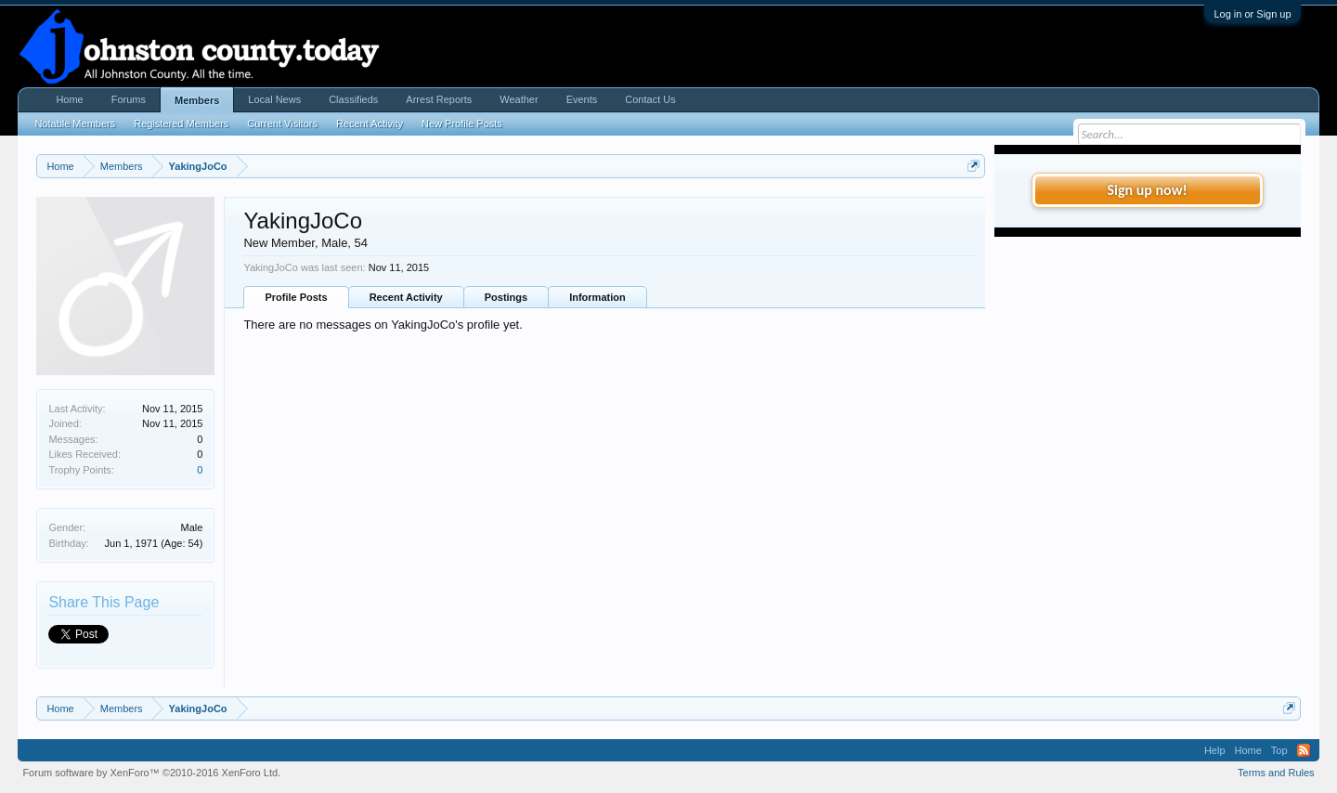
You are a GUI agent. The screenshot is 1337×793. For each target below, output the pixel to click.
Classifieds (353, 99)
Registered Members (181, 123)
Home (69, 99)
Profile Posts (296, 297)
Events (582, 99)
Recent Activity (406, 297)
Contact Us (650, 99)
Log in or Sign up (1252, 14)
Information (597, 297)
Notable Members (74, 123)
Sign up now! (1147, 190)
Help (1215, 750)
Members (197, 100)
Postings (506, 297)
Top (1279, 750)
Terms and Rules (1276, 772)
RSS (1303, 750)
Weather (519, 99)
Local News (274, 99)
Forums (128, 99)
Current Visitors (282, 123)
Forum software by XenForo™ (151, 772)
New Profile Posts (462, 123)
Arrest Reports (439, 99)
